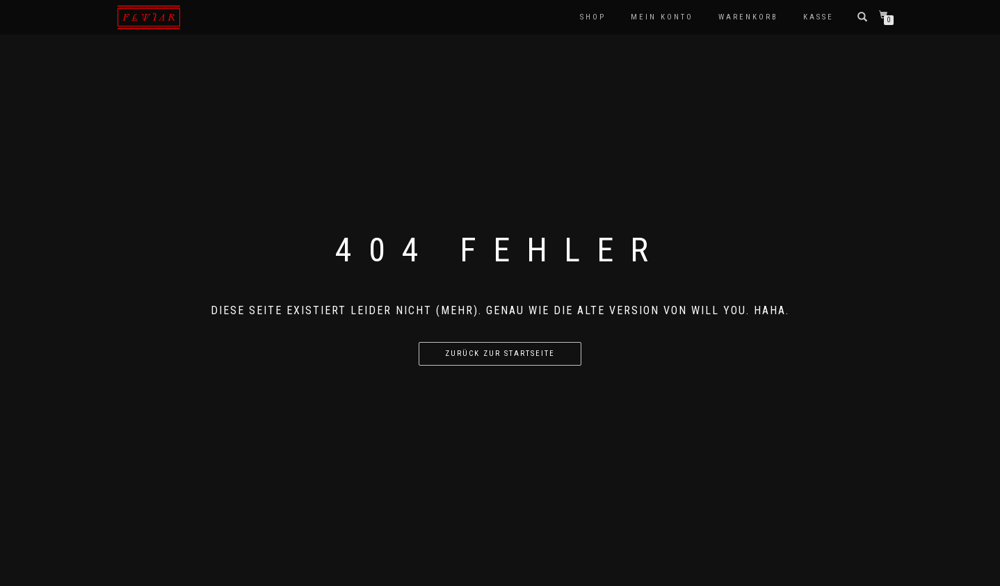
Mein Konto (662, 17)
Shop (593, 17)
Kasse (818, 17)
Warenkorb (748, 17)
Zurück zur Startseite (500, 353)
